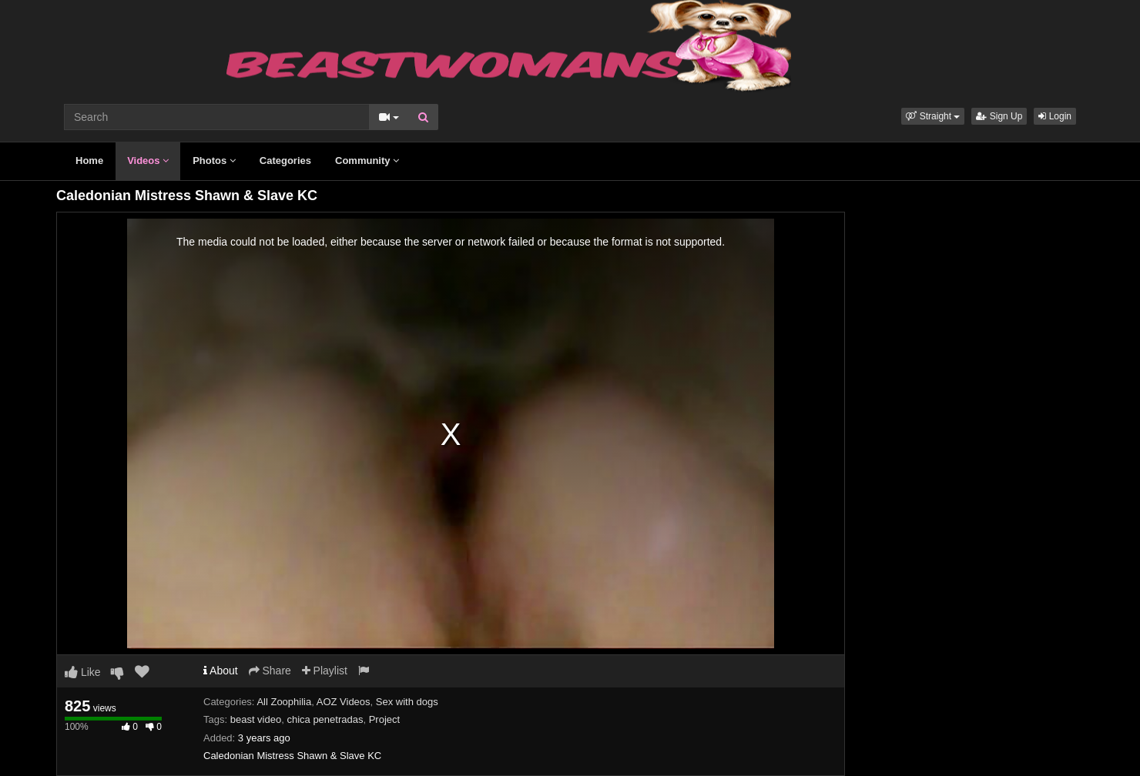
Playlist (324, 670)
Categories (285, 160)
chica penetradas (325, 719)
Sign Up (999, 116)
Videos (148, 160)
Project (384, 719)
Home (89, 160)
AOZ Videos (343, 701)
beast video (256, 719)
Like (83, 672)
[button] (932, 116)
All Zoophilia (283, 701)
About (220, 670)
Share (270, 670)
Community (367, 160)
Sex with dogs (407, 701)
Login (1054, 116)
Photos (214, 160)
